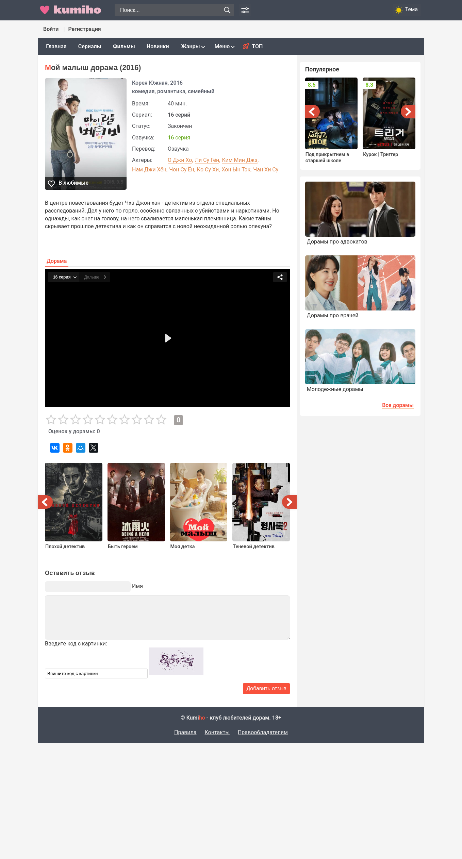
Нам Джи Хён (149, 169)
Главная (56, 46)
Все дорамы (398, 405)
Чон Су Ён (181, 169)
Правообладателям (263, 732)
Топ (257, 46)
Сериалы (89, 46)
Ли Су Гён (207, 160)
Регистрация (84, 29)
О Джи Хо (180, 160)
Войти (51, 29)
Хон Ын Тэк (235, 169)
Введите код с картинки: (76, 643)
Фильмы (124, 46)
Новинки (158, 46)
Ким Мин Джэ (239, 160)
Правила (185, 732)
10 (161, 420)
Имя (137, 586)
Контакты (216, 732)
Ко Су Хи (208, 169)
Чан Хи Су (265, 169)
